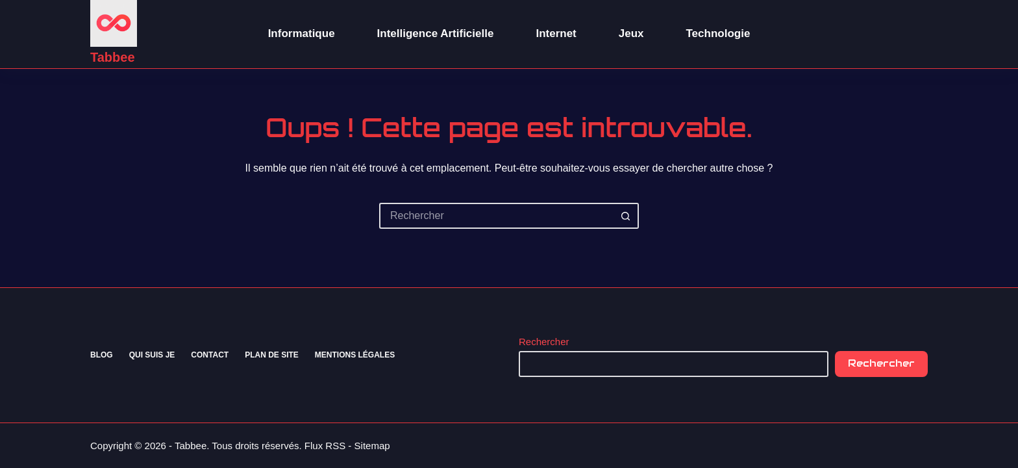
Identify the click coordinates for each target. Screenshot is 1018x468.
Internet (556, 33)
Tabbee (112, 57)
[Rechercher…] (496, 216)
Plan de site (272, 354)
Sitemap (372, 445)
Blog (101, 354)
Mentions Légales (355, 354)
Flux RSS (324, 445)
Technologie (718, 33)
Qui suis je (152, 354)
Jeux (631, 33)
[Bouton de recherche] (626, 216)
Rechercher (544, 341)
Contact (210, 354)
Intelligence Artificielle (435, 33)
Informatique (301, 33)
